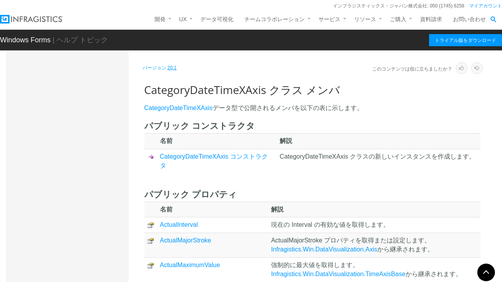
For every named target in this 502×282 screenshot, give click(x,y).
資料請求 (431, 19)
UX (183, 19)
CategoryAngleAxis (73, 138)
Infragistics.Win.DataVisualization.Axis (324, 249)
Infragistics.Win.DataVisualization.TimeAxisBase (338, 274)
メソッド (68, 227)
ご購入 (398, 19)
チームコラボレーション (274, 19)
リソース (365, 19)
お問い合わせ (469, 19)
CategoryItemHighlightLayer (84, 271)
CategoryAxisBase (72, 151)
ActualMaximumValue (190, 265)
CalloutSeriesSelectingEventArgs (87, 106)
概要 (62, 178)
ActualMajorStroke (185, 240)
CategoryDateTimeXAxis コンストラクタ (90, 209)
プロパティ (70, 240)
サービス (329, 19)
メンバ (65, 191)
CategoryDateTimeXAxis (81, 165)
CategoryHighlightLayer (78, 257)
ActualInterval (179, 224)
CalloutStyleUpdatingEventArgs (88, 124)
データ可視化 (216, 19)
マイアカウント (485, 6)
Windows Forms (25, 40)
